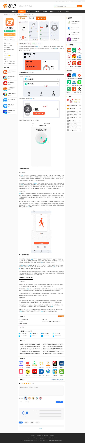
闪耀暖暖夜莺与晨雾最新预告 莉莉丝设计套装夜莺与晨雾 (53, 351)
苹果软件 (37, 11)
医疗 (29, 206)
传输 (25, 266)
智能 (31, 98)
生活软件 (34, 43)
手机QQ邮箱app (72, 120)
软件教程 (52, 11)
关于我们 (33, 435)
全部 (21, 422)
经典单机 (71, 1)
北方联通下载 (57, 333)
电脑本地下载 (23, 333)
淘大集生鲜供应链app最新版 (75, 111)
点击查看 (25, 323)
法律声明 (52, 435)
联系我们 (46, 435)
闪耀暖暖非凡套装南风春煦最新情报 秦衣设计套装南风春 (30, 346)
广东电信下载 (46, 335)
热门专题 (60, 11)
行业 (29, 265)
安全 (22, 265)
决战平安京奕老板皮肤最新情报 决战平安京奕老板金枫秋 (30, 353)
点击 (27, 76)
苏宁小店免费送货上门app (74, 105)
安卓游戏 (14, 11)
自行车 (35, 183)
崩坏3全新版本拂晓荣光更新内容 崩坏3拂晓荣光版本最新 (53, 353)
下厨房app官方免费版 (73, 130)
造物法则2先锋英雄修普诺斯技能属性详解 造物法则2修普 (53, 346)
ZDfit (29, 43)
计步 (22, 175)
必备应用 (75, 1)
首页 (6, 11)
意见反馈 (39, 435)
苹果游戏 (29, 11)
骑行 (28, 288)
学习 (42, 262)
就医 (52, 306)
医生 (42, 311)
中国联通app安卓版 (73, 117)
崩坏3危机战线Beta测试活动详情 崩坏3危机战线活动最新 (30, 351)
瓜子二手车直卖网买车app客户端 (76, 127)
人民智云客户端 (77, 99)
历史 (21, 311)
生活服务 (19, 14)
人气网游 (66, 1)
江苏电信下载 (35, 335)
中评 (32, 422)
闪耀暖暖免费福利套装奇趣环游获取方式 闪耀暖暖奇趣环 (53, 344)
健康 (37, 46)
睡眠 (20, 193)
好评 (26, 422)
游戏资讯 (45, 11)
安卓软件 (22, 11)
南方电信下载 (46, 333)
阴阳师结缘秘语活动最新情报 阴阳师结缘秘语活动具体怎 (53, 348)
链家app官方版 (72, 108)
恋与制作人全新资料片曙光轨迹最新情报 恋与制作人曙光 (30, 344)
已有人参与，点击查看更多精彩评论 (57, 379)
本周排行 (80, 1)
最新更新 (57, 1)
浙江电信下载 (57, 335)
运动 (56, 48)
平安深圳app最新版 (73, 114)
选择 (22, 184)
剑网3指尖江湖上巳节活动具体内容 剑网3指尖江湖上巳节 (30, 348)
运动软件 (39, 43)
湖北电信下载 (23, 335)
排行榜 (67, 11)
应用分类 (61, 1)
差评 (37, 422)
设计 (32, 259)
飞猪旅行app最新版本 (73, 123)
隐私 (54, 266)
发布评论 (59, 401)
